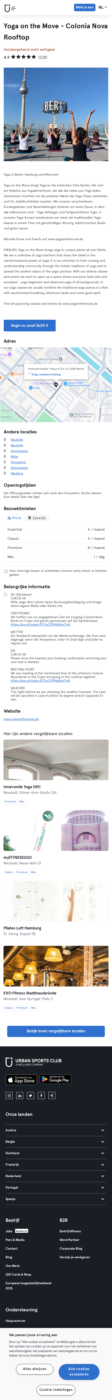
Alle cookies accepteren (78, 1371)
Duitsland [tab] (55, 1153)
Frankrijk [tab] (55, 1165)
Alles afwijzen (34, 1369)
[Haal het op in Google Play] (55, 1080)
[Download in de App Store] (21, 1080)
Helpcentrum (15, 1321)
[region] (56, 1364)
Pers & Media (15, 1240)
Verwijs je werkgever (75, 1257)
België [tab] (55, 1142)
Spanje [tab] (55, 1199)
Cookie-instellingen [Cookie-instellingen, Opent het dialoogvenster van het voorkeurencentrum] (56, 1390)
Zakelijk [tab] (37, 518)
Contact (11, 1248)
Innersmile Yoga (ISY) (22, 787)
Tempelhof (18, 462)
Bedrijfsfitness (70, 1231)
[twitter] (30, 1095)
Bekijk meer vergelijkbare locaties (56, 1031)
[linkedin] (19, 1095)
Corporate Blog (71, 1248)
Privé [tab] (14, 518)
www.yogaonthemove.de (21, 719)
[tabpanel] (56, 543)
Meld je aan (85, 7)
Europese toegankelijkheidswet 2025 (28, 1286)
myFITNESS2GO (17, 858)
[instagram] (9, 1095)
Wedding (17, 473)
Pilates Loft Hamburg (22, 928)
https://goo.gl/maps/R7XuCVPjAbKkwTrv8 (40, 624)
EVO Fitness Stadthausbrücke (30, 993)
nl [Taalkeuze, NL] (102, 7)
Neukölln (17, 440)
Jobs (9, 1231)
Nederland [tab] (55, 1176)
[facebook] (41, 1095)
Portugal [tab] (55, 1187)
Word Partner (69, 1240)
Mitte (14, 456)
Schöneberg (19, 451)
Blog (9, 1257)
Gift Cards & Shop (18, 1274)
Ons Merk (13, 1266)
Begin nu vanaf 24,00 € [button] (29, 325)
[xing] (51, 1095)
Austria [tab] (55, 1130)
